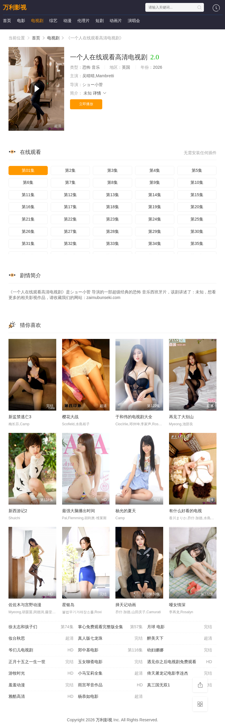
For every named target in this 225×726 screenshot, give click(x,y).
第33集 (112, 243)
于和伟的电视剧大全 (133, 416)
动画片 (116, 20)
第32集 (70, 243)
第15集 (196, 194)
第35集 (196, 243)
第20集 (196, 206)
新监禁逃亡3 (19, 416)
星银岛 (68, 604)
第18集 (112, 206)
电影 (21, 20)
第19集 (154, 206)
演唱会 (134, 20)
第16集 (28, 206)
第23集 (112, 219)
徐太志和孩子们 (41, 627)
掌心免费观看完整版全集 (110, 627)
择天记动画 (125, 604)
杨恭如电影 (110, 697)
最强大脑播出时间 (78, 510)
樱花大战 (70, 416)
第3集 (112, 170)
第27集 (70, 231)
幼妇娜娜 (179, 650)
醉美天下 (179, 638)
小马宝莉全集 (110, 673)
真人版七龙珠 (110, 638)
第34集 (154, 243)
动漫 (67, 20)
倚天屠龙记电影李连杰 (179, 673)
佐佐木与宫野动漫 (24, 604)
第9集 (154, 182)
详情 (100, 93)
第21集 (28, 219)
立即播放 (86, 104)
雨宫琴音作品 (110, 685)
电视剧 (37, 20)
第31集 (28, 243)
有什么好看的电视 (185, 510)
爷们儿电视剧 (41, 650)
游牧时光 (41, 673)
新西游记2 (17, 510)
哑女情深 (177, 604)
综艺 (53, 20)
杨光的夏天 (125, 510)
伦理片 (83, 20)
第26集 (28, 231)
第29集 (154, 231)
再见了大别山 (181, 416)
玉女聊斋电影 (110, 662)
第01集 (28, 170)
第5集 (197, 170)
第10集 (196, 182)
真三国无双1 (179, 685)
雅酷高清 (41, 697)
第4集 (154, 170)
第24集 (154, 219)
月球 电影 (179, 627)
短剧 (100, 20)
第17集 (70, 206)
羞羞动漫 (41, 685)
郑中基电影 (110, 650)
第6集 (28, 182)
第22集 (70, 219)
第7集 (70, 182)
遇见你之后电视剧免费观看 (179, 662)
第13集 (112, 194)
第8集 (112, 182)
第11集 (28, 194)
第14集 (154, 194)
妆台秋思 (41, 638)
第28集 (112, 231)
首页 (7, 20)
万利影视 (14, 7)
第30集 (196, 231)
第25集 (196, 219)
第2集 (70, 170)
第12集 (70, 194)
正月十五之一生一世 (41, 662)
